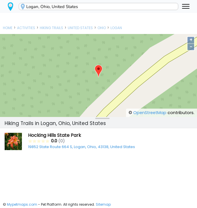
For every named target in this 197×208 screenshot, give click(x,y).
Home (7, 27)
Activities (26, 27)
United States (80, 27)
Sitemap (103, 204)
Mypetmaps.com (22, 204)
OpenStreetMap (149, 113)
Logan (116, 27)
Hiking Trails (51, 27)
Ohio (101, 27)
